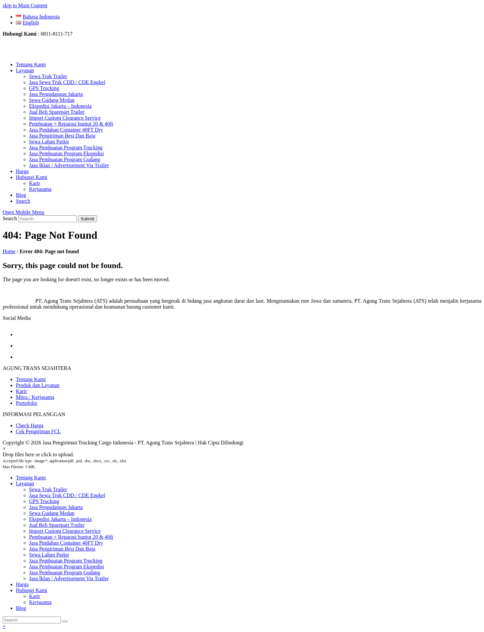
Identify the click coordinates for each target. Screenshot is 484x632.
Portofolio (26, 403)
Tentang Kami (31, 379)
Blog (21, 608)
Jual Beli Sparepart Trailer (56, 525)
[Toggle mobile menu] (23, 212)
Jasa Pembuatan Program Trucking (66, 560)
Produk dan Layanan (37, 385)
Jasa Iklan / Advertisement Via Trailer (69, 578)
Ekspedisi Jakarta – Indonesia (60, 519)
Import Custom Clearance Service (65, 531)
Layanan (25, 483)
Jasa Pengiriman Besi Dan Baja (62, 549)
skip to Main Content (25, 5)
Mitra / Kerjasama (35, 397)
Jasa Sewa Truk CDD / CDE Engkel (67, 495)
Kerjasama (40, 602)
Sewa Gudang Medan (52, 513)
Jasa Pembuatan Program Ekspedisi (66, 566)
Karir (21, 391)
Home (9, 251)
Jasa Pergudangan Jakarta (56, 507)
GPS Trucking (44, 501)
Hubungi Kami (31, 590)
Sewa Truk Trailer (48, 489)
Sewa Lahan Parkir (49, 554)
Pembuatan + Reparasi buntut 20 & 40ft (71, 537)
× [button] (4, 626)
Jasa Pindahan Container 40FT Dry (66, 543)
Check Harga (30, 425)
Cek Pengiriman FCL (38, 431)
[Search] (32, 620)
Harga (22, 584)
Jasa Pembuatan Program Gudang (64, 572)
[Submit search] (65, 621)
